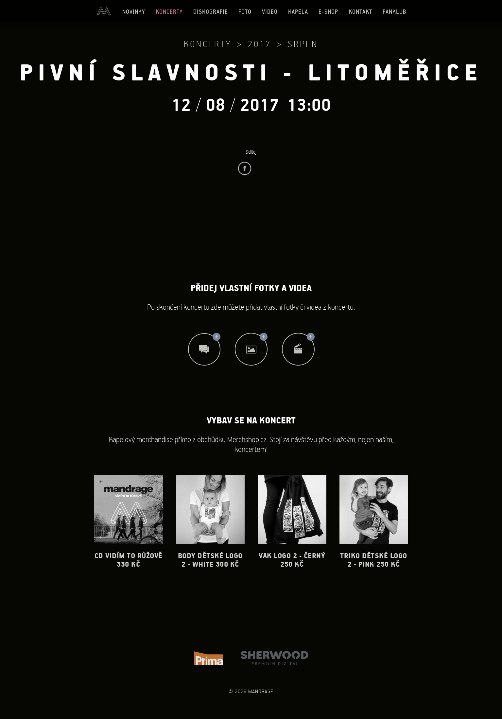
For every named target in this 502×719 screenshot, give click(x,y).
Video (270, 11)
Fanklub (395, 11)
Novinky (133, 11)
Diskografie (210, 11)
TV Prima (208, 658)
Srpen (303, 43)
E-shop (328, 11)
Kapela (298, 11)
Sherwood (274, 658)
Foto (244, 11)
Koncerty (169, 11)
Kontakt (360, 11)
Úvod (103, 11)
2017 (259, 43)
